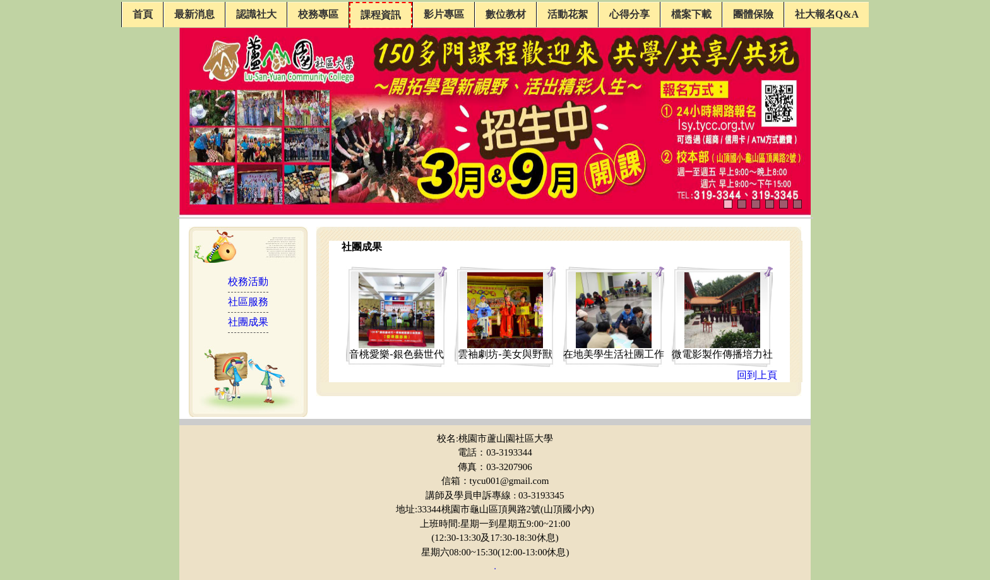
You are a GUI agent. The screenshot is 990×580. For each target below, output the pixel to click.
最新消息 (194, 14)
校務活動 (248, 281)
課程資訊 (381, 14)
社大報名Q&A (827, 14)
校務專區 (318, 14)
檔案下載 (691, 14)
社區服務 (248, 301)
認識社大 (256, 14)
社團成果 (248, 322)
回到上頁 (757, 375)
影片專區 (444, 14)
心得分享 (629, 14)
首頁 (143, 14)
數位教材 (506, 14)
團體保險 (753, 14)
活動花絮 (567, 14)
